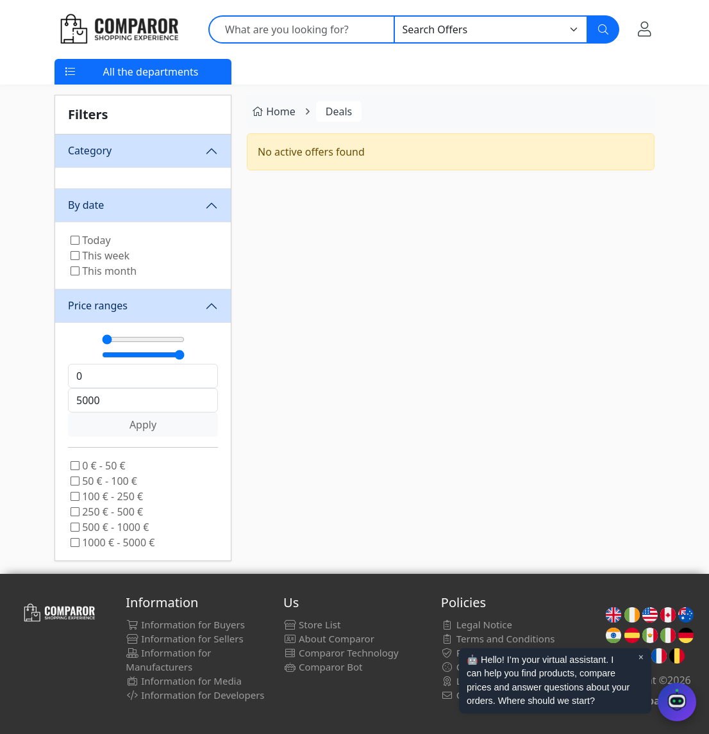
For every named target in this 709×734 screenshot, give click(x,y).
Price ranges (98, 305)
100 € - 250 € (107, 496)
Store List (311, 624)
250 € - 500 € (107, 512)
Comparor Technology (341, 652)
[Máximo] (143, 355)
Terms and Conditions (498, 638)
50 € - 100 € (104, 481)
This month (104, 271)
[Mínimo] (143, 339)
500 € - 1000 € (110, 527)
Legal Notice (476, 624)
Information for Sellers (184, 638)
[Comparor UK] (118, 29)
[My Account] (644, 29)
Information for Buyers (185, 624)
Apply (142, 425)
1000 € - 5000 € (112, 542)
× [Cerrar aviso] (641, 657)
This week (100, 256)
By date (86, 205)
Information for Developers (195, 695)
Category (90, 150)
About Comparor (328, 638)
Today (91, 240)
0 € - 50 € (98, 466)
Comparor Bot (322, 666)
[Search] (603, 29)
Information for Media (184, 680)
